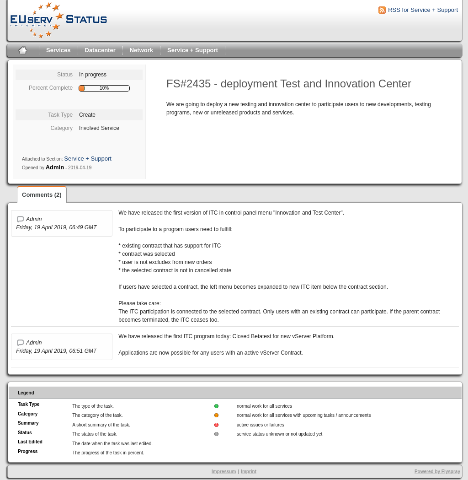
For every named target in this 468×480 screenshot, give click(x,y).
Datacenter (100, 50)
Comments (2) (42, 194)
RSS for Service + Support (423, 9)
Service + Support (192, 50)
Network (141, 50)
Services (58, 50)
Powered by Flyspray (437, 471)
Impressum (224, 471)
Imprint (248, 471)
